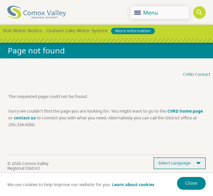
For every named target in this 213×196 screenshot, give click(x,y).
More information (133, 31)
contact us (25, 118)
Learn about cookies (133, 184)
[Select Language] (180, 163)
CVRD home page (185, 111)
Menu (146, 12)
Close (191, 183)
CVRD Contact (196, 74)
